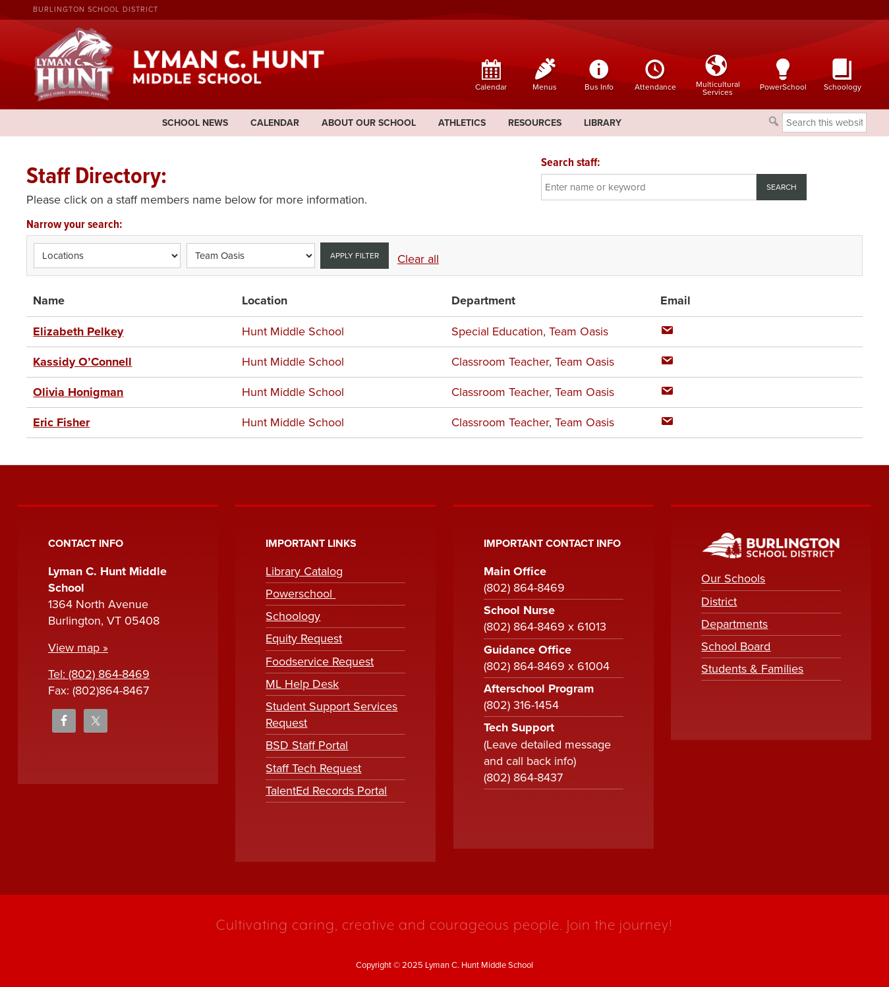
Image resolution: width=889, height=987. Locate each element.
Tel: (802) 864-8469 (99, 674)
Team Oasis (578, 331)
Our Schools (733, 578)
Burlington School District (95, 9)
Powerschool (300, 593)
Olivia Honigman (78, 392)
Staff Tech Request (313, 768)
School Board (735, 646)
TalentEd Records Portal (326, 790)
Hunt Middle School (293, 331)
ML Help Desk (302, 684)
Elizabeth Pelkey (78, 331)
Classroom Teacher (500, 361)
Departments (734, 624)
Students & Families (752, 669)
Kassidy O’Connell (82, 361)
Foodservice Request (320, 661)
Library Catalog (304, 571)
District (719, 601)
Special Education (497, 331)
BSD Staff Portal (307, 745)
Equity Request (304, 638)
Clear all (418, 259)
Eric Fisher (61, 422)
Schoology (293, 616)
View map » (78, 647)
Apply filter (354, 255)
